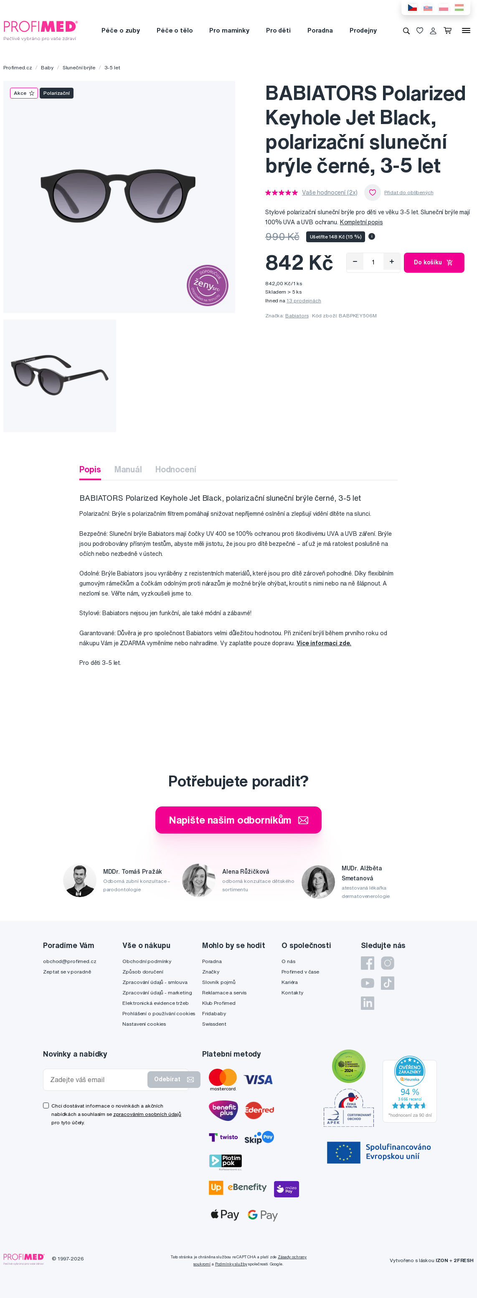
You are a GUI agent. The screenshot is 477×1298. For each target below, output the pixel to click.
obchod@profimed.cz (69, 961)
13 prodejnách (304, 300)
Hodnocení (175, 469)
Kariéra (290, 982)
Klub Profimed (219, 1003)
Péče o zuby (120, 30)
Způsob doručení (142, 971)
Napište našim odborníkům (239, 820)
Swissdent (214, 1024)
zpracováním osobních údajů (147, 1114)
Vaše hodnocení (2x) (330, 192)
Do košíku (434, 262)
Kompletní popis (361, 222)
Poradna (320, 30)
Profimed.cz (17, 67)
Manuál (128, 469)
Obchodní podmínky (146, 961)
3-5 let (112, 67)
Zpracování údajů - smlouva (154, 982)
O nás (288, 961)
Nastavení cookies (144, 1024)
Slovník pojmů (219, 982)
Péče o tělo (175, 30)
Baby (47, 67)
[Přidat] (391, 261)
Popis (90, 469)
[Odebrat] (355, 261)
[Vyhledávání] (406, 30)
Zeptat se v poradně (67, 971)
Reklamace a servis (224, 992)
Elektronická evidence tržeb (155, 1003)
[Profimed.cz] (41, 30)
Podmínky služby (231, 1264)
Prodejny (363, 30)
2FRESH (464, 1260)
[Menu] (466, 30)
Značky (210, 971)
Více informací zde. (324, 643)
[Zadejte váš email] (97, 1080)
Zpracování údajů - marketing (157, 992)
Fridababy (214, 1013)
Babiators (297, 315)
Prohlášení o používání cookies (158, 1013)
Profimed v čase (300, 971)
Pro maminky (229, 30)
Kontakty (292, 992)
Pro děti (278, 30)
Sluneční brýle (79, 67)
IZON (442, 1260)
